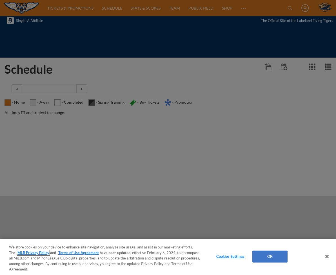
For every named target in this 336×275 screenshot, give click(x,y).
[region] (168, 257)
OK (270, 256)
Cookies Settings (230, 256)
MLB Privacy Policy (33, 252)
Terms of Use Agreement (78, 252)
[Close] (327, 256)
